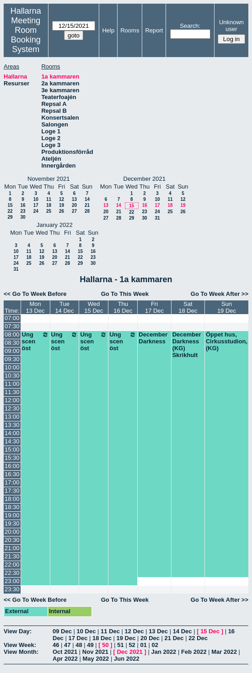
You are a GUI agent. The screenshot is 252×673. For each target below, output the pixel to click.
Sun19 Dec (226, 307)
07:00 (12, 318)
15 (9, 205)
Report (154, 30)
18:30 (12, 507)
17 (35, 205)
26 (61, 211)
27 (74, 211)
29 (9, 217)
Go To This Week (125, 293)
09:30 (12, 359)
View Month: (21, 651)
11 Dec (110, 631)
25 (48, 211)
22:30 (12, 572)
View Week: (20, 644)
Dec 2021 (129, 651)
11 (48, 199)
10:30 (12, 375)
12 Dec (134, 631)
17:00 (12, 482)
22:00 (12, 564)
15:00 (12, 449)
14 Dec (182, 631)
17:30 (12, 490)
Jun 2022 (126, 658)
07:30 (12, 326)
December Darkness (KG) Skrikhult (186, 344)
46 (56, 644)
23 (22, 211)
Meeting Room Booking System (26, 35)
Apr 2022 (65, 658)
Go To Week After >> (219, 293)
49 (90, 644)
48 (78, 644)
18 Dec (102, 638)
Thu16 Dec (122, 307)
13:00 (12, 416)
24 (35, 211)
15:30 (12, 457)
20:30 (12, 539)
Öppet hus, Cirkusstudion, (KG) (226, 341)
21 (87, 205)
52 (132, 644)
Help (108, 30)
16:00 (12, 466)
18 (48, 205)
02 (155, 644)
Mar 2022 (224, 651)
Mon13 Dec (35, 307)
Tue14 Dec (64, 307)
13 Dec (158, 631)
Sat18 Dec (187, 307)
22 (9, 211)
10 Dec (86, 631)
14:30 (12, 441)
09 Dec (62, 631)
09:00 (12, 350)
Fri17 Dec (154, 307)
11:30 (12, 392)
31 (157, 218)
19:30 (12, 523)
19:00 (12, 515)
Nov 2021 (95, 651)
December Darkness (153, 338)
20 (74, 205)
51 (120, 644)
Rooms (129, 30)
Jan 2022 (163, 651)
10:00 (12, 367)
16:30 (12, 474)
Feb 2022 (194, 651)
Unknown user (231, 25)
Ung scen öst (35, 341)
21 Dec (174, 638)
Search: (190, 25)
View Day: (18, 631)
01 (143, 644)
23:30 (12, 589)
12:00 (12, 400)
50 (105, 644)
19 (61, 205)
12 (61, 199)
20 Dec (150, 638)
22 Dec (198, 638)
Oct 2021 (65, 651)
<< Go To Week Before (35, 293)
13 (74, 199)
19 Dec (126, 638)
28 (87, 211)
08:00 (12, 334)
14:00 (12, 433)
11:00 (12, 383)
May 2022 (96, 658)
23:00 (12, 581)
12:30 (12, 408)
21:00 (12, 548)
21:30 (12, 556)
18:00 (12, 498)
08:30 (12, 342)
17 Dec (77, 638)
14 (87, 199)
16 (22, 205)
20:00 (12, 531)
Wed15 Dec (93, 307)
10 (35, 199)
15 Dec (210, 631)
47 (67, 644)
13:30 (12, 424)
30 (22, 217)
